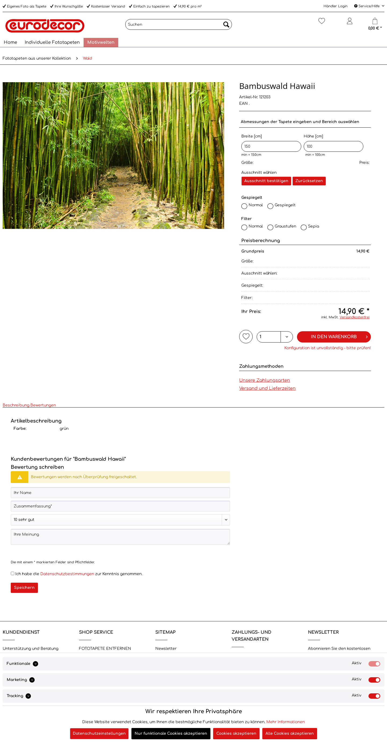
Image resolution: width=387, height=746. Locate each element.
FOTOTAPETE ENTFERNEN (105, 649)
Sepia (313, 226)
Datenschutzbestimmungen (67, 574)
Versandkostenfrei (355, 317)
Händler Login (335, 6)
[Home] (10, 42)
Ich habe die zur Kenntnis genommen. (78, 574)
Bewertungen (43, 405)
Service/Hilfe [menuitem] (367, 6)
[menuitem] (178, 26)
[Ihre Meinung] (120, 537)
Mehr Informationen (285, 722)
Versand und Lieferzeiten (267, 388)
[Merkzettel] (322, 23)
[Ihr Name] (120, 492)
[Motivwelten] (101, 42)
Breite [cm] (271, 143)
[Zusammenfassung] (120, 506)
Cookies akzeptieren (236, 733)
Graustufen (285, 226)
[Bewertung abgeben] (120, 519)
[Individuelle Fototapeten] (52, 42)
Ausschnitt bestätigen (266, 181)
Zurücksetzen (309, 181)
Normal (256, 205)
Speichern (24, 588)
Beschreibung (16, 405)
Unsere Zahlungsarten (264, 380)
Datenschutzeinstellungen (99, 733)
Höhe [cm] (334, 143)
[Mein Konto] (349, 23)
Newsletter (166, 649)
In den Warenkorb (339, 336)
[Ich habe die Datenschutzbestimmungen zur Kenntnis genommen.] (12, 573)
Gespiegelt (285, 205)
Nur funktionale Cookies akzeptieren (171, 733)
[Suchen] (178, 24)
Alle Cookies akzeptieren (290, 733)
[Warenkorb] (375, 23)
